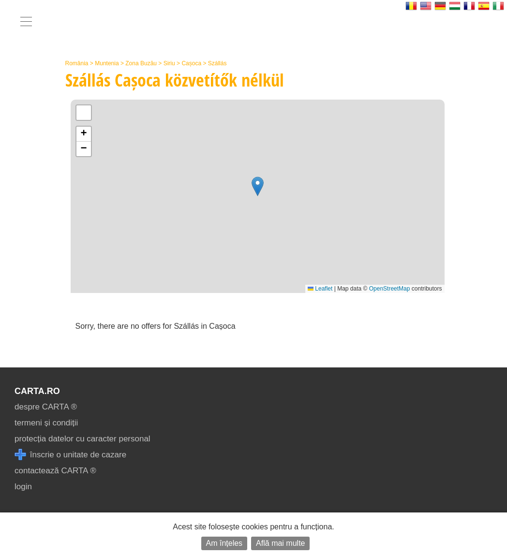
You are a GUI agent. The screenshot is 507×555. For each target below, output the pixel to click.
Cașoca (191, 63)
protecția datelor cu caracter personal (82, 438)
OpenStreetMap (389, 288)
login (23, 486)
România (77, 63)
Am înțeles (224, 543)
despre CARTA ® (46, 406)
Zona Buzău (141, 63)
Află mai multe (280, 543)
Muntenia (107, 63)
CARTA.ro (37, 391)
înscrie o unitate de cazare (70, 454)
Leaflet (320, 288)
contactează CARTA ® (55, 470)
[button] (258, 186)
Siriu (169, 63)
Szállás (217, 63)
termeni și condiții (46, 422)
